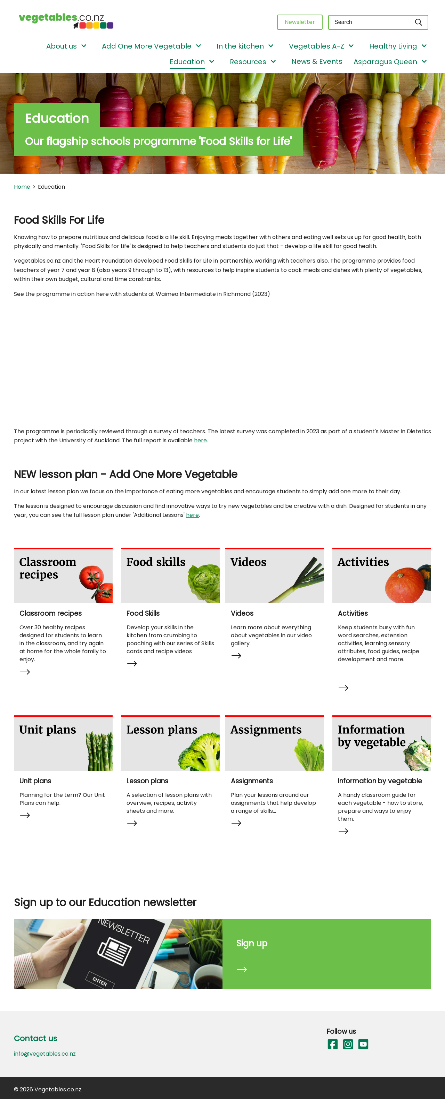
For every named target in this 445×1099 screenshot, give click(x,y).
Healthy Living (393, 46)
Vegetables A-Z (316, 46)
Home (22, 187)
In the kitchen (240, 46)
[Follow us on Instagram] (347, 1044)
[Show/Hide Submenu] (84, 46)
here (200, 440)
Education (187, 62)
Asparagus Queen (385, 62)
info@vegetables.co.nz (45, 1054)
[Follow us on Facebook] (332, 1044)
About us (61, 46)
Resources (248, 62)
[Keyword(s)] (369, 22)
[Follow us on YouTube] (363, 1044)
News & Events (316, 61)
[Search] (419, 22)
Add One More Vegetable (147, 46)
